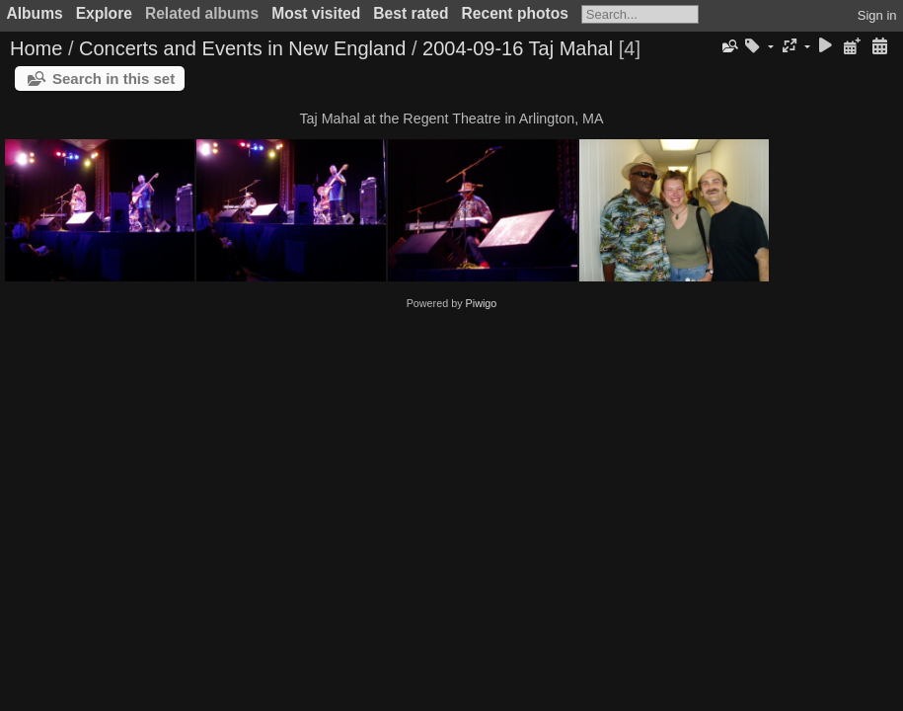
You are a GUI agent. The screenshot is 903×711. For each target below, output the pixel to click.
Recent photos (515, 13)
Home (36, 48)
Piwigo (481, 303)
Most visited (315, 13)
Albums (35, 13)
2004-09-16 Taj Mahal (517, 48)
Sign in (877, 15)
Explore (104, 13)
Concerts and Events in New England (242, 48)
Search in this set (113, 78)
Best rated (410, 13)
